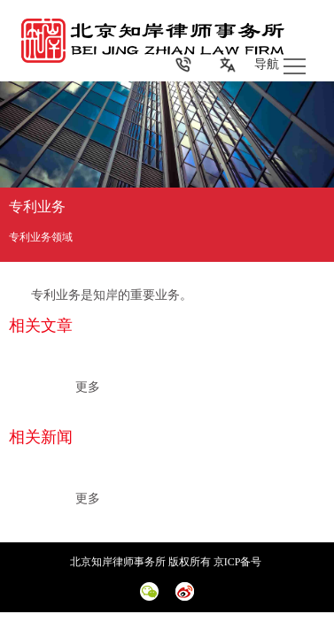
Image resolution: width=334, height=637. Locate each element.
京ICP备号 (239, 562)
